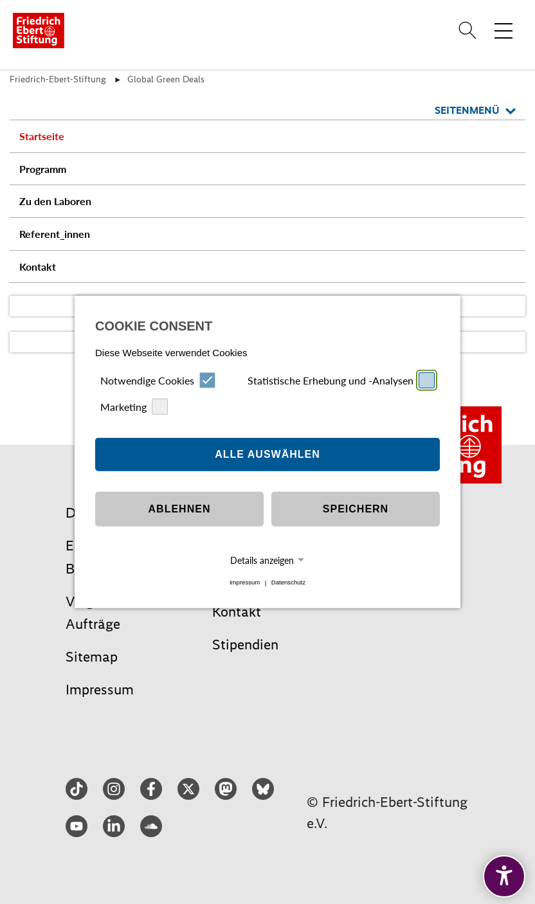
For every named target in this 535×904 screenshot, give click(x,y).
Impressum (245, 582)
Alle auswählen (267, 454)
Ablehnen (180, 508)
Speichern (355, 508)
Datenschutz (288, 582)
